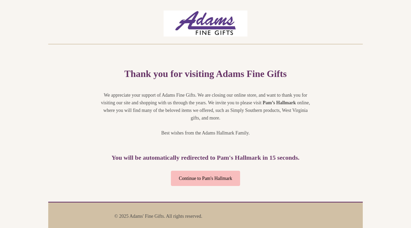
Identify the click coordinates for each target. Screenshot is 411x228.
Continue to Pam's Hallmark (205, 178)
